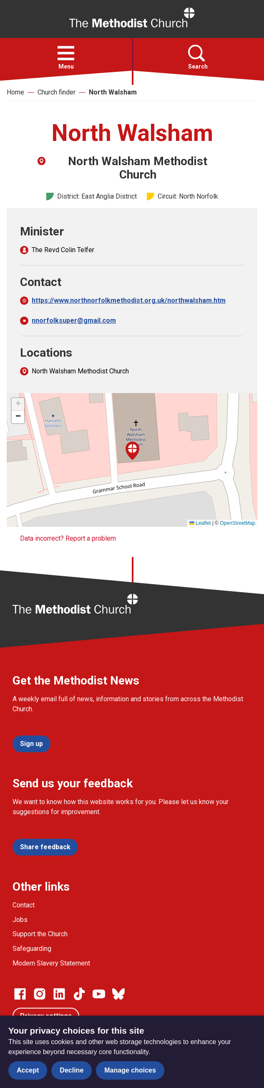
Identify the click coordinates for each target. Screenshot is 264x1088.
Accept (28, 1070)
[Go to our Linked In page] (59, 993)
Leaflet (200, 523)
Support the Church (40, 934)
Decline (71, 1070)
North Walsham (113, 92)
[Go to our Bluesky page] (118, 993)
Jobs (20, 920)
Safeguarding (32, 949)
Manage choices (130, 1070)
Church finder (56, 92)
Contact (24, 905)
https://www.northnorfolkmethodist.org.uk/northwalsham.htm (129, 300)
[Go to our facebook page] (20, 993)
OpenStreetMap (237, 523)
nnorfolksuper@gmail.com (74, 320)
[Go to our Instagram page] (39, 993)
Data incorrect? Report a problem (68, 538)
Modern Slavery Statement (51, 963)
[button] (66, 53)
